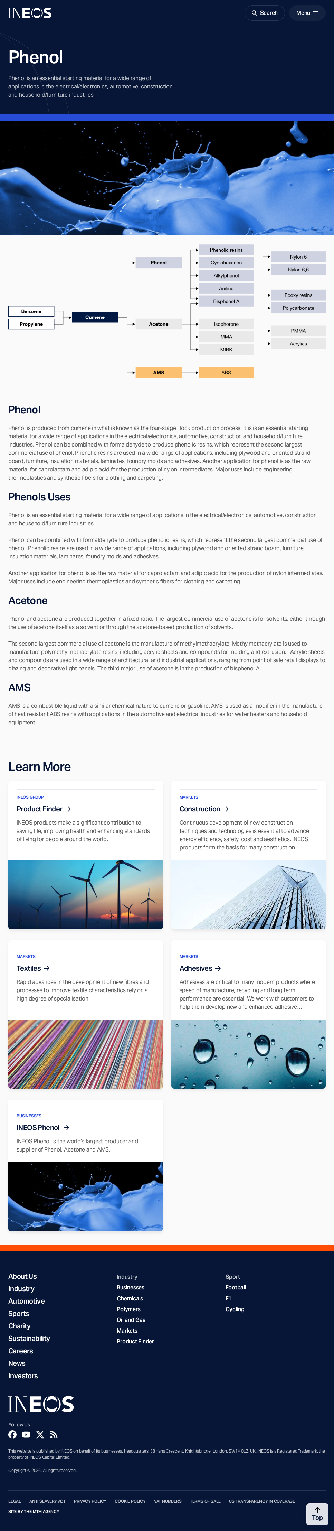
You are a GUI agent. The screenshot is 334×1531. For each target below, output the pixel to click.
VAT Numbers (168, 1501)
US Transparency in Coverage (262, 1501)
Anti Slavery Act (47, 1501)
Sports (18, 1313)
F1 (229, 1298)
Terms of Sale (205, 1501)
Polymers (128, 1309)
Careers (20, 1350)
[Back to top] (317, 1514)
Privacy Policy (90, 1501)
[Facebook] (12, 1434)
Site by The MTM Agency (33, 1511)
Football (236, 1287)
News (17, 1363)
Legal (14, 1501)
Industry (21, 1288)
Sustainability (29, 1338)
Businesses (130, 1287)
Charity (19, 1326)
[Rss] (54, 1434)
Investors (23, 1375)
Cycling (235, 1309)
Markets (127, 1330)
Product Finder (135, 1341)
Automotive (26, 1301)
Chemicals (130, 1298)
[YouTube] (26, 1434)
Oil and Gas (131, 1320)
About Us (22, 1276)
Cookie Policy (130, 1501)
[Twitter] (40, 1434)
